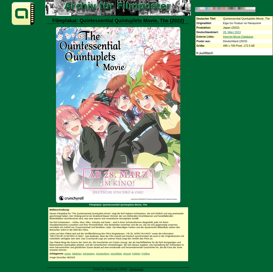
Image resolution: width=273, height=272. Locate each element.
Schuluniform (102, 253)
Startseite (63, 14)
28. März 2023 (232, 32)
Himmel (127, 253)
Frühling (146, 253)
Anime (67, 253)
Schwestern (89, 253)
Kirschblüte (116, 253)
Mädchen (76, 253)
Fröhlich (136, 253)
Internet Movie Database (238, 36)
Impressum (136, 269)
